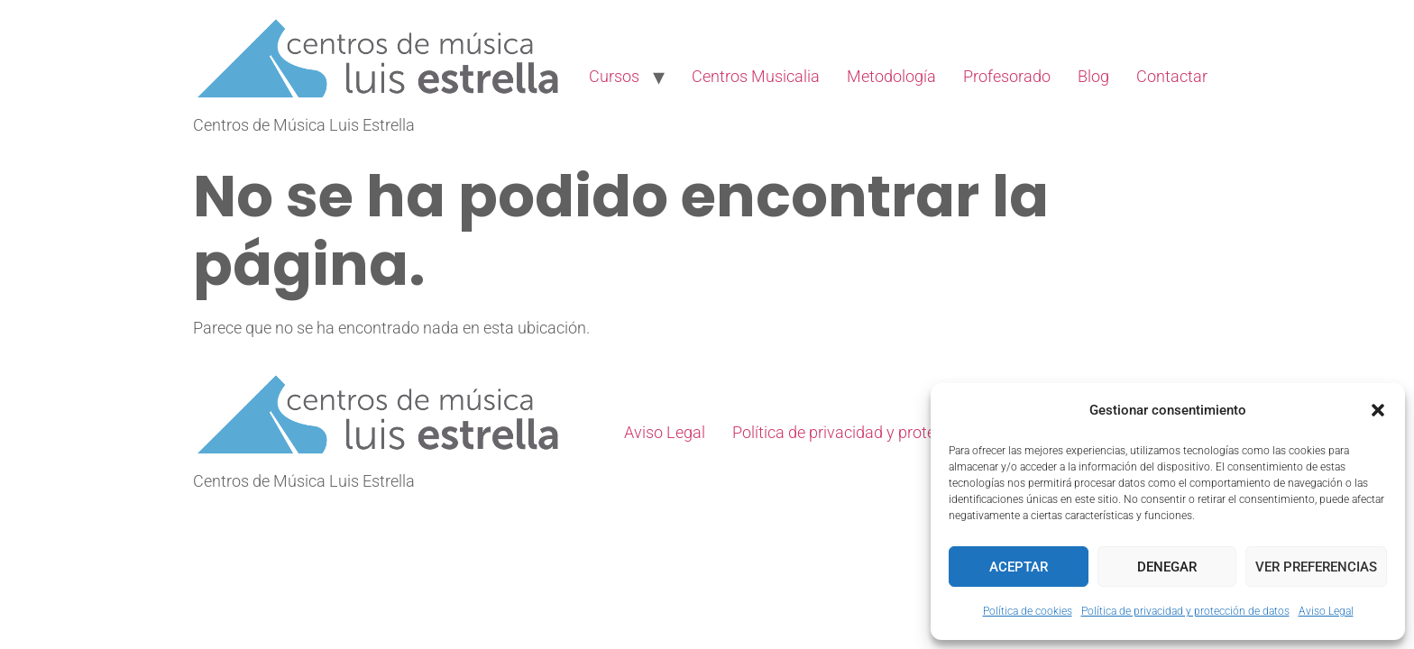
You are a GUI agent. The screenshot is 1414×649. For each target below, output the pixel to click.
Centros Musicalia (756, 77)
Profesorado (1007, 77)
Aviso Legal (1326, 611)
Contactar (1171, 77)
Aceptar (1018, 567)
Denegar (1167, 567)
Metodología (891, 77)
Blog (1093, 77)
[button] (1378, 410)
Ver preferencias (1316, 567)
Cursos (614, 77)
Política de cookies (1027, 611)
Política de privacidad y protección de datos (1185, 611)
